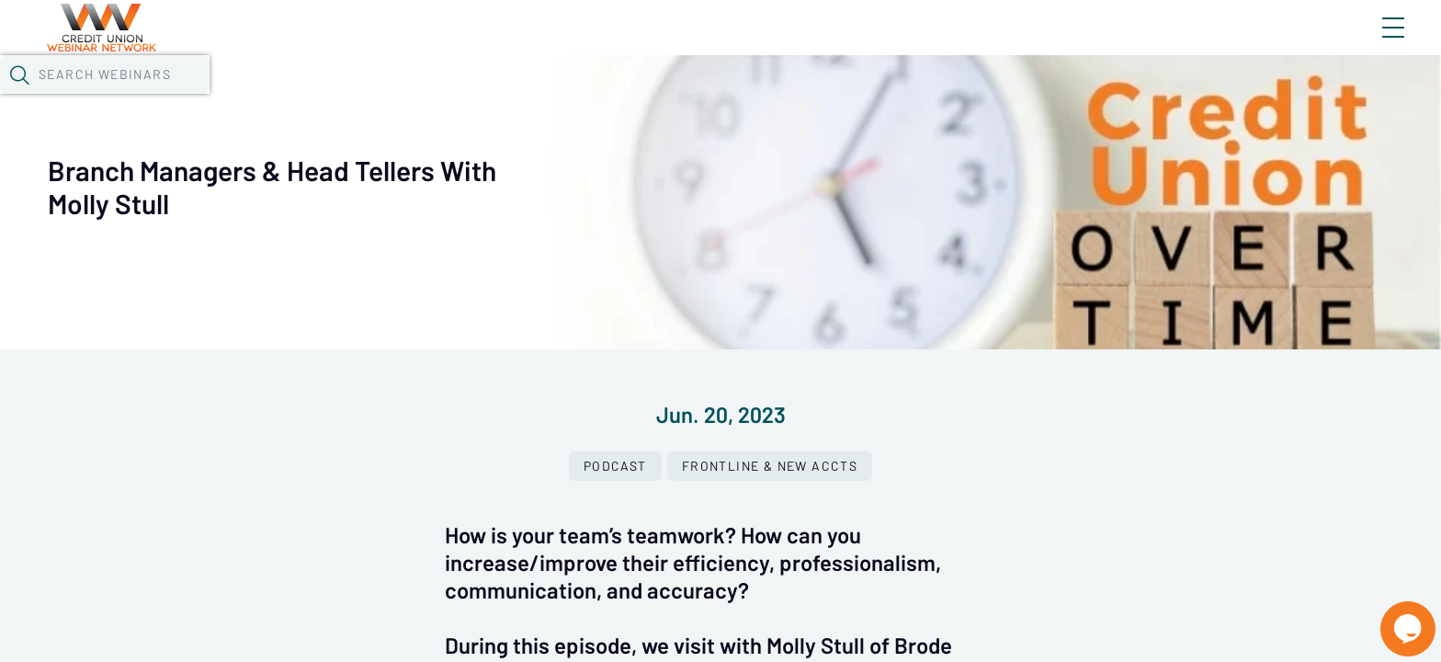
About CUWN (1245, 43)
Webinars (341, 96)
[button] (1065, 94)
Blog (1132, 43)
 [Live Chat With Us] (1391, 616)
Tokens (535, 96)
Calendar (443, 96)
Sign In (1372, 43)
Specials (660, 96)
